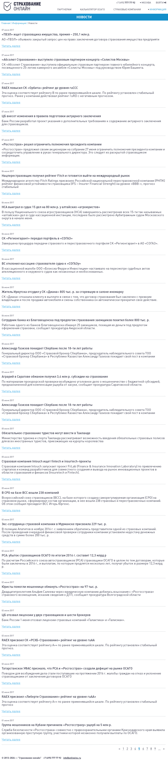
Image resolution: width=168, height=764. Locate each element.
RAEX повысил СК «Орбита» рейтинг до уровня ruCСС (40, 87)
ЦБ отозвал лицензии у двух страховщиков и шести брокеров (46, 615)
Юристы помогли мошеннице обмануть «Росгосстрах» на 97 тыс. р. (50, 586)
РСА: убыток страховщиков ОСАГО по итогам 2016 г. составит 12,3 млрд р (54, 555)
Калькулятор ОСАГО (92, 9)
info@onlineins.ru (72, 758)
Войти (161, 2)
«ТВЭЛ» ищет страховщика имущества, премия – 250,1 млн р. (46, 34)
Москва (146, 2)
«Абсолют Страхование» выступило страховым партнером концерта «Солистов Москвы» (66, 59)
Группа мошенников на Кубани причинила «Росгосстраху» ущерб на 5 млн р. (57, 724)
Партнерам (64, 9)
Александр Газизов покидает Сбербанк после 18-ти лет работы (47, 348)
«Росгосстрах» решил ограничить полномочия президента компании (52, 144)
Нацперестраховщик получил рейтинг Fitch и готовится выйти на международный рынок (66, 175)
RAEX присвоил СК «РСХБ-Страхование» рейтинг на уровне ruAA (48, 640)
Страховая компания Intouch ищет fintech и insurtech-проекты (46, 461)
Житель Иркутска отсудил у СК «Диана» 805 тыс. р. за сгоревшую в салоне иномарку (62, 291)
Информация (158, 9)
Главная (5, 23)
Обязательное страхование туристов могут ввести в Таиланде (46, 433)
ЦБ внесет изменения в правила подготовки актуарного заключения (51, 116)
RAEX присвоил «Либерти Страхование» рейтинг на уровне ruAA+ (49, 696)
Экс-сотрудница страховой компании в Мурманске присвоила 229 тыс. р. (54, 524)
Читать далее (11, 46)
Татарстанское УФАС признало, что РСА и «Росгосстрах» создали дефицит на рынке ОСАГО (67, 668)
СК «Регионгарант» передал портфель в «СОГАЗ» (37, 238)
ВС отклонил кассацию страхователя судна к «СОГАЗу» (41, 263)
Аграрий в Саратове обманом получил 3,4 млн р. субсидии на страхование (55, 376)
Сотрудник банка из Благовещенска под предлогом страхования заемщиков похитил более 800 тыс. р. (75, 320)
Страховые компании (127, 9)
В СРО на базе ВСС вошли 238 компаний (30, 492)
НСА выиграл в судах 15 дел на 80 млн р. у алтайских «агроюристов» (51, 207)
